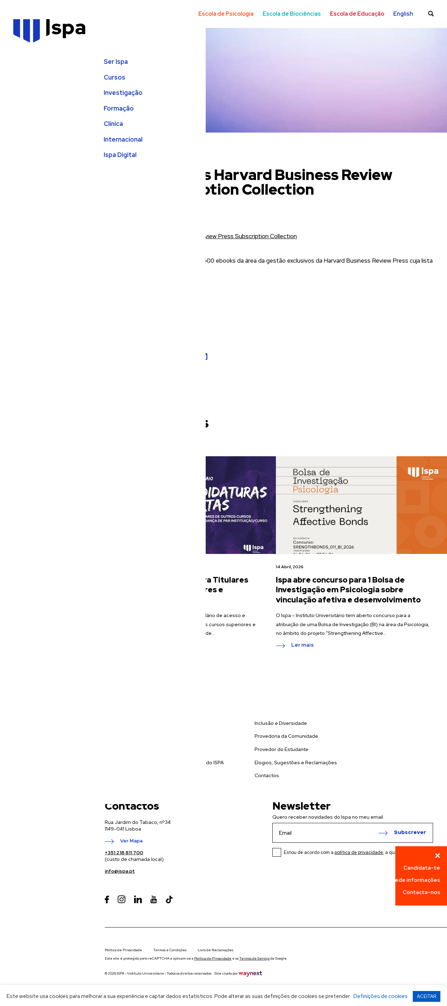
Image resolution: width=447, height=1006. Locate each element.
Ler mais (131, 645)
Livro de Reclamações (215, 950)
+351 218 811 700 (124, 852)
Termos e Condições (169, 950)
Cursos (25, 84)
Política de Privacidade (123, 950)
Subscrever (410, 832)
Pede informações (416, 880)
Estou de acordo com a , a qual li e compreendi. (358, 852)
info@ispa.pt (120, 871)
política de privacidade (359, 852)
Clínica (23, 130)
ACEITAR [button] (426, 996)
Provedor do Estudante (281, 749)
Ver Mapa (131, 841)
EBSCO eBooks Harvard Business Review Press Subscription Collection (201, 236)
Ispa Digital (30, 162)
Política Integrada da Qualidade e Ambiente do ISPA (164, 762)
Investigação (33, 99)
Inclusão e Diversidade (281, 723)
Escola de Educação (357, 13)
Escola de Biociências (292, 13)
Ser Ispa (26, 68)
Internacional (33, 146)
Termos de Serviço (254, 958)
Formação (29, 115)
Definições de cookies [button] (380, 996)
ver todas (133, 436)
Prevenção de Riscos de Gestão (142, 775)
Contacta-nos (421, 892)
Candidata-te (421, 867)
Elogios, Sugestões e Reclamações (296, 762)
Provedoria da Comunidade (286, 736)
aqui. (197, 271)
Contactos (267, 775)
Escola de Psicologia (226, 13)
